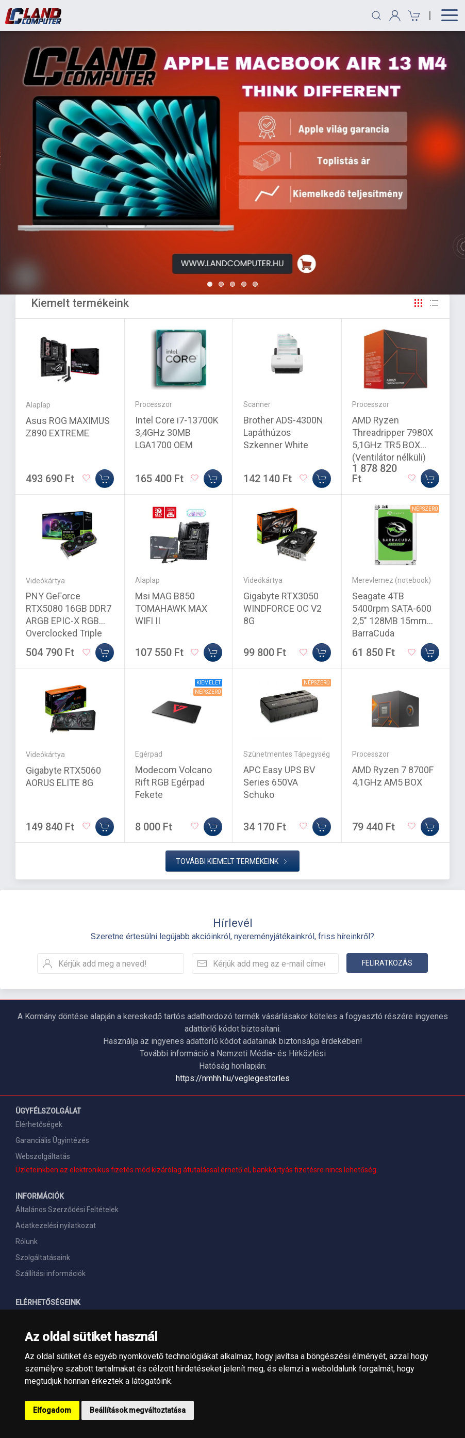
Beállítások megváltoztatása (138, 1410)
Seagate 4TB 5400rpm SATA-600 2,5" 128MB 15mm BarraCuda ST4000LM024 (391, 621)
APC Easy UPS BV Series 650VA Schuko (279, 782)
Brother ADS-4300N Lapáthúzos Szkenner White (283, 432)
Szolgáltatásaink (42, 1257)
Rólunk (26, 1241)
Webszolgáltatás (42, 1156)
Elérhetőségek (38, 1124)
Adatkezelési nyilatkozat (55, 1225)
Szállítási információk (50, 1273)
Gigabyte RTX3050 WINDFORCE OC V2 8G (282, 608)
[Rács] (418, 303)
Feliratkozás (387, 963)
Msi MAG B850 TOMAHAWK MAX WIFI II (171, 608)
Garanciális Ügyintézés (52, 1140)
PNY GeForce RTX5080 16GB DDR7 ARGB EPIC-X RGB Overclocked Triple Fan (68, 621)
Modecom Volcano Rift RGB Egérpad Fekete (173, 782)
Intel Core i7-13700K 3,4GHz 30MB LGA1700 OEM (177, 432)
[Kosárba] (104, 478)
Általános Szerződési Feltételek (67, 1209)
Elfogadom (52, 1410)
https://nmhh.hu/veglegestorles (233, 1078)
